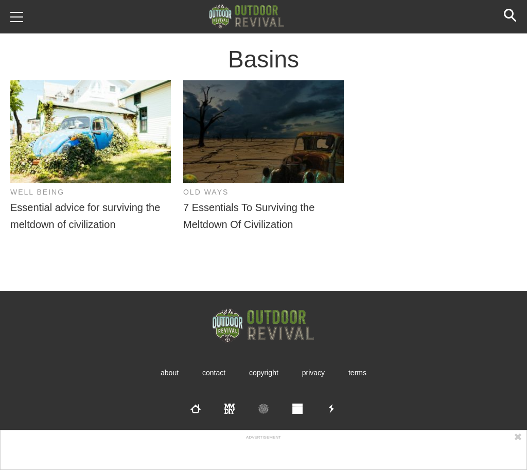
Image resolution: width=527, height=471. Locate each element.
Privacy (313, 373)
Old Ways (206, 192)
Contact (213, 373)
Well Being (37, 192)
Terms (357, 373)
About (170, 373)
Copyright (263, 373)
